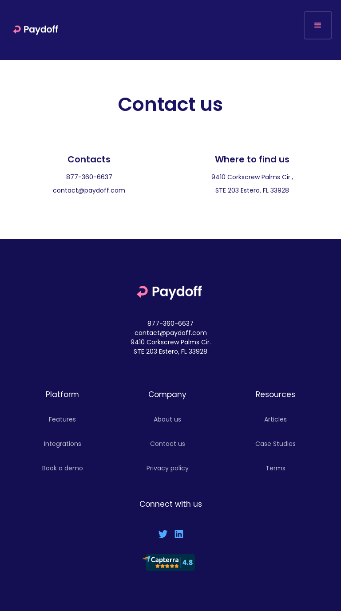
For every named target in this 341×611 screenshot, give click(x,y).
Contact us (167, 443)
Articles (275, 419)
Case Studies (275, 443)
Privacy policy (168, 468)
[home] (36, 30)
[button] (318, 25)
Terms (275, 468)
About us (167, 419)
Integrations (62, 443)
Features (62, 419)
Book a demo (62, 468)
